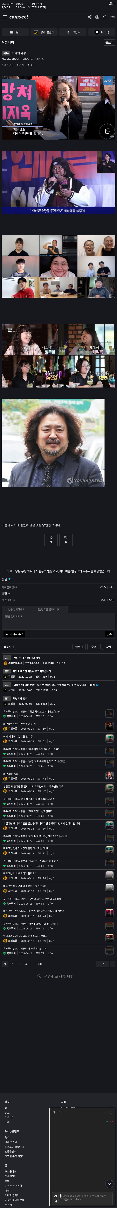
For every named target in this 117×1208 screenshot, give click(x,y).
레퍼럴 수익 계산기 (14, 1156)
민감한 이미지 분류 (14, 1200)
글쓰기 (109, 42)
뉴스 (7, 1137)
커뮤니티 (8, 42)
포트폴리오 (10, 1171)
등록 (109, 634)
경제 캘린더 (11, 1142)
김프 (7, 1112)
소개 (7, 1122)
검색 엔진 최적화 (13, 1185)
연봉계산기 (10, 1176)
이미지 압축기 (12, 1195)
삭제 (108, 647)
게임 (7, 1190)
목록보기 (9, 647)
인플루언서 (10, 1151)
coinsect (18, 17)
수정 (94, 647)
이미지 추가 (14, 634)
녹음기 (8, 1204)
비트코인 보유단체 (14, 1146)
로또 (7, 1181)
